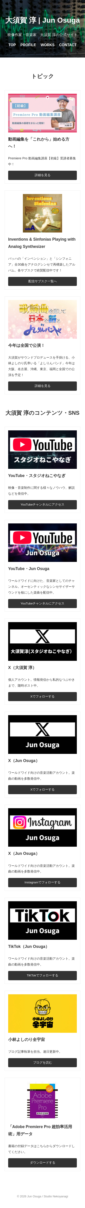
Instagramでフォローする (42, 882)
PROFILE (28, 45)
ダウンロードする (42, 1162)
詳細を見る (43, 175)
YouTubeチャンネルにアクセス (42, 504)
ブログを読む (42, 1062)
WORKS (47, 45)
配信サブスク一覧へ (42, 281)
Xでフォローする (42, 696)
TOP (12, 45)
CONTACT (68, 45)
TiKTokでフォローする (42, 975)
